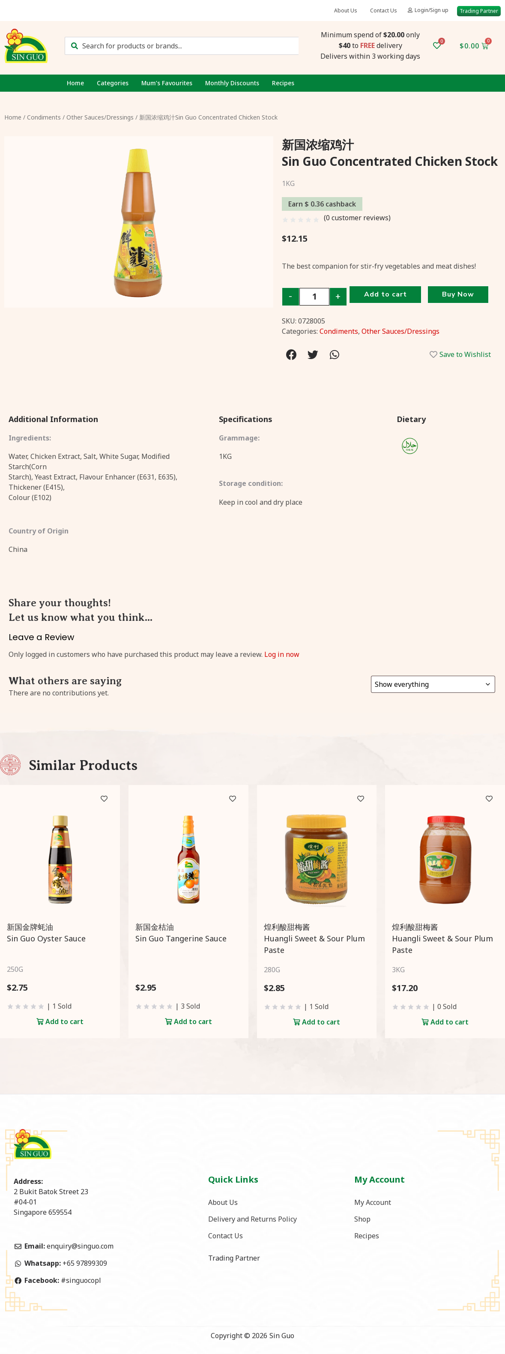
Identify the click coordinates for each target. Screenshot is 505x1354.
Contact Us (383, 10)
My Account (372, 1202)
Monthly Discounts (232, 83)
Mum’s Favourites (166, 83)
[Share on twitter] (313, 354)
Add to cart (386, 295)
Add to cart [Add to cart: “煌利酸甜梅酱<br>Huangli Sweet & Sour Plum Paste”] (321, 1022)
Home (75, 83)
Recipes (283, 83)
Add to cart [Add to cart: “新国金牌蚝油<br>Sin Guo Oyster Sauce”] (64, 1021)
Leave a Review (41, 637)
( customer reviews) (357, 217)
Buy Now (461, 295)
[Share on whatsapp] (334, 354)
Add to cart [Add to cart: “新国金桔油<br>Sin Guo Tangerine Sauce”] (193, 1021)
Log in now (281, 654)
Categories (112, 83)
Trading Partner (234, 1259)
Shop (362, 1219)
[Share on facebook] (291, 354)
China (18, 549)
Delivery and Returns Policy (252, 1219)
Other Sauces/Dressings (100, 117)
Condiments (44, 117)
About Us (345, 10)
